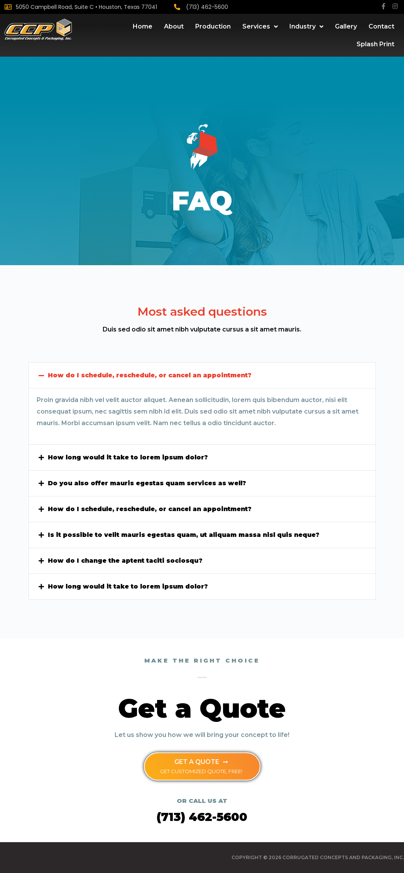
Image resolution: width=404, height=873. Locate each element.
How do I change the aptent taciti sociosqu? (126, 560)
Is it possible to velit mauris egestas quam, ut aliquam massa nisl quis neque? (185, 534)
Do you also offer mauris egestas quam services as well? (149, 483)
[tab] (202, 375)
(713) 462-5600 (207, 7)
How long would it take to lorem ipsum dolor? (129, 457)
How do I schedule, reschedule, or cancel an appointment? (152, 375)
